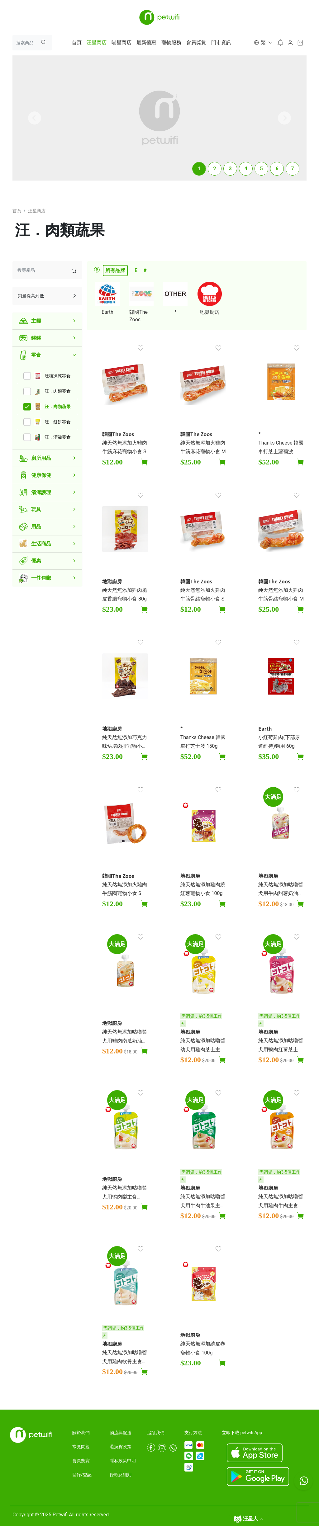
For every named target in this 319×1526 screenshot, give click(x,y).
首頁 (77, 42)
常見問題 (81, 1446)
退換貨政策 (120, 1446)
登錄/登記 (82, 1474)
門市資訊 (221, 42)
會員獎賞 (196, 42)
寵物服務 (171, 42)
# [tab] (145, 270)
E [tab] (136, 270)
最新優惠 (146, 42)
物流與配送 (120, 1432)
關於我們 (81, 1432)
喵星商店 (121, 42)
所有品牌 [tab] (115, 270)
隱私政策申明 (123, 1460)
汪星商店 (97, 42)
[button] (262, 42)
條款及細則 (120, 1474)
